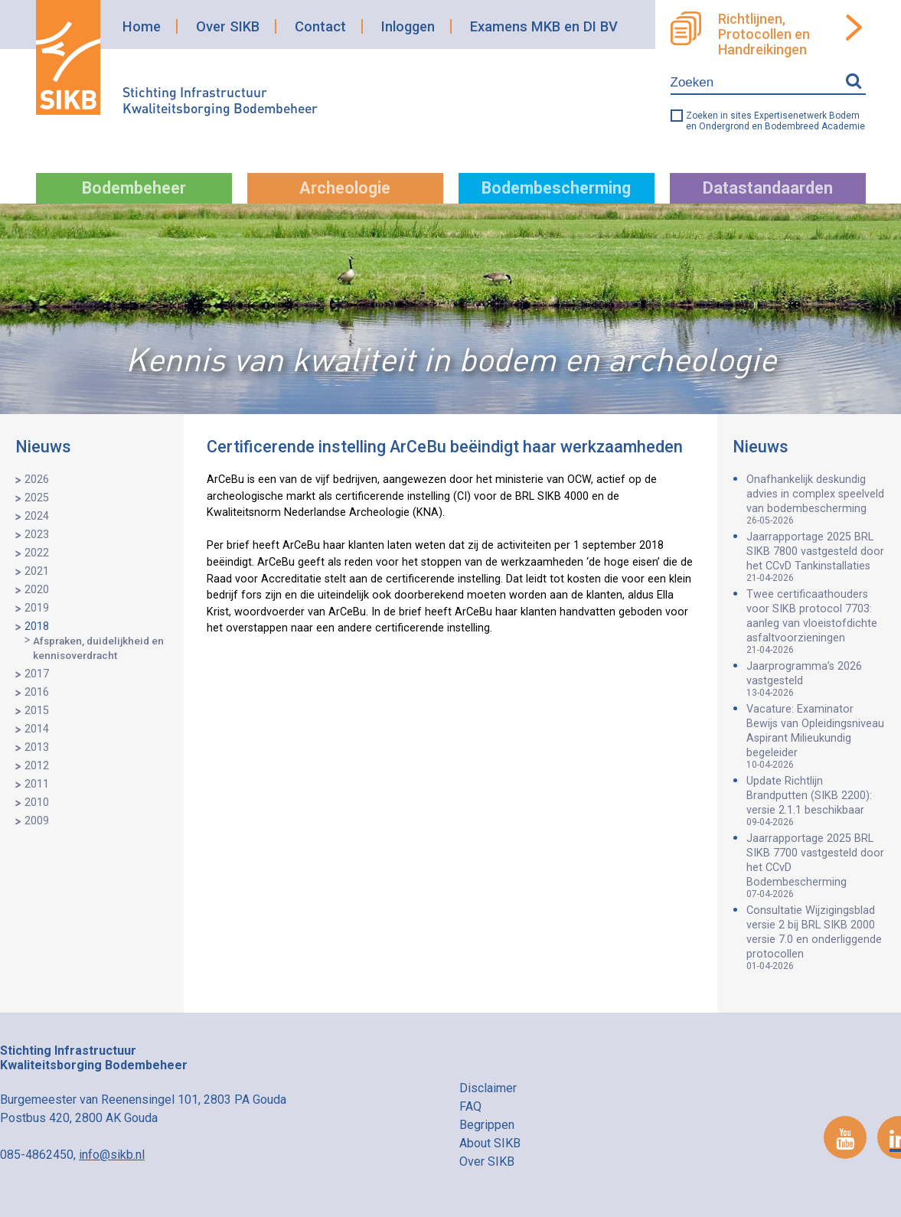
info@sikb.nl (112, 1154)
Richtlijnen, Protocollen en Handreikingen (764, 34)
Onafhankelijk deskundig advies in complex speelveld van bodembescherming (816, 499)
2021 (36, 571)
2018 (36, 626)
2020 (36, 589)
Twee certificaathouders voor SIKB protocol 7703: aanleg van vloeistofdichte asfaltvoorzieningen (816, 621)
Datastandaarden (768, 187)
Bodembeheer (134, 187)
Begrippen (486, 1124)
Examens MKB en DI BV (544, 26)
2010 (36, 802)
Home (141, 26)
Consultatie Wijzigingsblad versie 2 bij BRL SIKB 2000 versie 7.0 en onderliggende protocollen (816, 937)
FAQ (470, 1106)
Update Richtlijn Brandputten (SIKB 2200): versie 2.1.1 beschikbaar (816, 801)
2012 (36, 765)
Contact (320, 26)
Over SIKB (228, 26)
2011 (36, 784)
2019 (36, 608)
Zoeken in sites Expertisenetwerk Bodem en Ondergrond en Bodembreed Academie (775, 121)
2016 (36, 692)
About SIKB (490, 1143)
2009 (36, 820)
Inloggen (408, 26)
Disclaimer (488, 1088)
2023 (36, 534)
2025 (36, 497)
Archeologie (344, 187)
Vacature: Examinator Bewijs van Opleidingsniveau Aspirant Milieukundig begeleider (816, 736)
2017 (36, 673)
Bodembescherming (556, 187)
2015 (36, 710)
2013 (36, 747)
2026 (36, 479)
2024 (36, 516)
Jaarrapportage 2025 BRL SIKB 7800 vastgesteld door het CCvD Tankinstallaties (816, 556)
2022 (36, 553)
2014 (36, 729)
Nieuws (43, 446)
